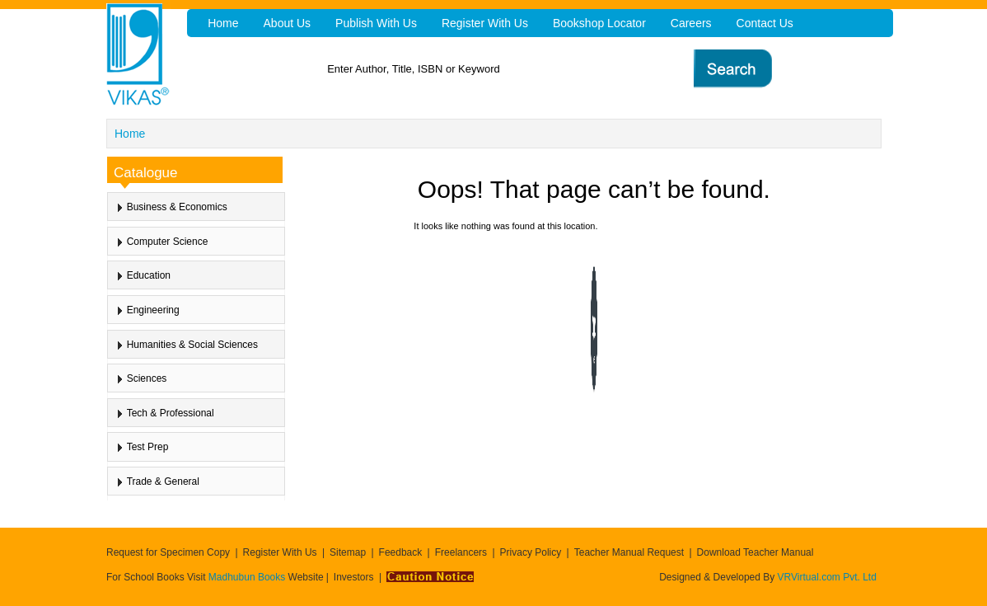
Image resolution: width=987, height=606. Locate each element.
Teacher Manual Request (629, 552)
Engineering (153, 310)
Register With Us (280, 552)
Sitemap (348, 552)
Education (149, 275)
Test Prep (148, 447)
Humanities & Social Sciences (192, 344)
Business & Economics (177, 207)
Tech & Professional (170, 413)
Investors (354, 577)
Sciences (147, 378)
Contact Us (765, 23)
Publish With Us (376, 23)
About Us (287, 23)
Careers (691, 23)
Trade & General (163, 481)
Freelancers (461, 552)
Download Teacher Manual (755, 552)
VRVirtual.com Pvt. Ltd (827, 577)
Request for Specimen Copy (168, 552)
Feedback (401, 552)
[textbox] (526, 69)
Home (130, 133)
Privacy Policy (531, 552)
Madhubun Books (248, 577)
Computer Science (167, 241)
